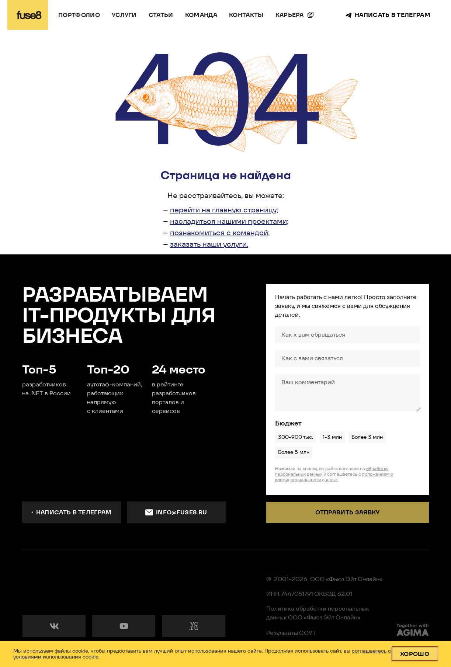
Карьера (289, 15)
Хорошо (414, 654)
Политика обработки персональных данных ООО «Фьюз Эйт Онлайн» (317, 613)
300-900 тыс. (295, 437)
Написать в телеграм (71, 512)
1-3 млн (332, 437)
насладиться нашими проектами (228, 221)
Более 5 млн (293, 452)
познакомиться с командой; (220, 232)
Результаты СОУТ (291, 633)
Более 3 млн (367, 437)
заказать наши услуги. (209, 244)
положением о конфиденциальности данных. (334, 476)
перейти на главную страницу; (224, 210)
